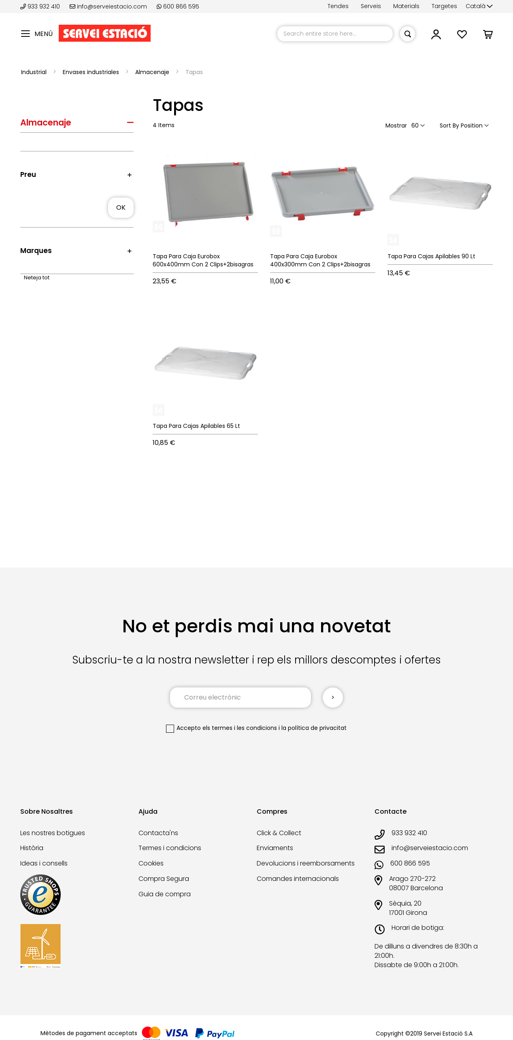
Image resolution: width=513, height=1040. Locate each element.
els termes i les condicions (239, 728)
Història (31, 848)
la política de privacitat (314, 728)
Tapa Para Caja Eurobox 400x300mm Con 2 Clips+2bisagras (320, 260)
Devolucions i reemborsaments (306, 863)
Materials (406, 6)
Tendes (338, 6)
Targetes (444, 6)
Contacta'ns (158, 833)
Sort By (449, 125)
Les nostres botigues (52, 833)
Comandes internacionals (298, 878)
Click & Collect (279, 833)
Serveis (371, 6)
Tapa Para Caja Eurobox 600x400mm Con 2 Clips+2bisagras (203, 260)
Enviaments (275, 848)
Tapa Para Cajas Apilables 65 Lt (196, 426)
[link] (436, 36)
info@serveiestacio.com (108, 6)
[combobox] (335, 33)
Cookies (151, 863)
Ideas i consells (44, 863)
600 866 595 (178, 6)
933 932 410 (41, 6)
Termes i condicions (169, 848)
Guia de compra (164, 894)
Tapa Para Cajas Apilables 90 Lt (431, 256)
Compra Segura (163, 878)
